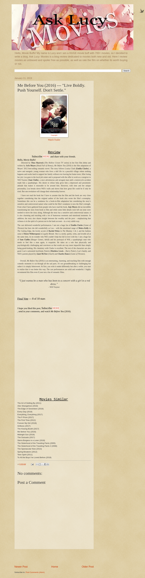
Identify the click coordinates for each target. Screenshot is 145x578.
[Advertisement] (54, 557)
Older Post (88, 566)
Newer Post (21, 566)
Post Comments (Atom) (35, 572)
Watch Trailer (54, 140)
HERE (46, 156)
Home (54, 566)
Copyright (54, 135)
